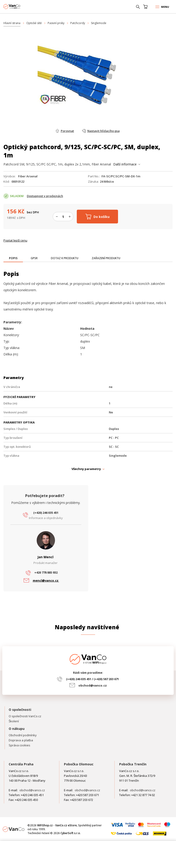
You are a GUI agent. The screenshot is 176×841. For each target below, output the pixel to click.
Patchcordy (77, 23)
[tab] (13, 258)
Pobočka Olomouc (79, 764)
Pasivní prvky (56, 23)
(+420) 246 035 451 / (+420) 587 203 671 (92, 679)
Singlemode (98, 23)
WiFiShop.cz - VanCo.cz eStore (20, 6)
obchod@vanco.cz (92, 685)
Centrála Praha (21, 764)
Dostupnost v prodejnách (45, 196)
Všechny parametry (86, 469)
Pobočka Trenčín (132, 764)
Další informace (125, 164)
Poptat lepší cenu (15, 240)
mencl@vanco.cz (46, 580)
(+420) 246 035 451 (45, 513)
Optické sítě (34, 23)
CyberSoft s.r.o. (70, 833)
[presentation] (13, 258)
